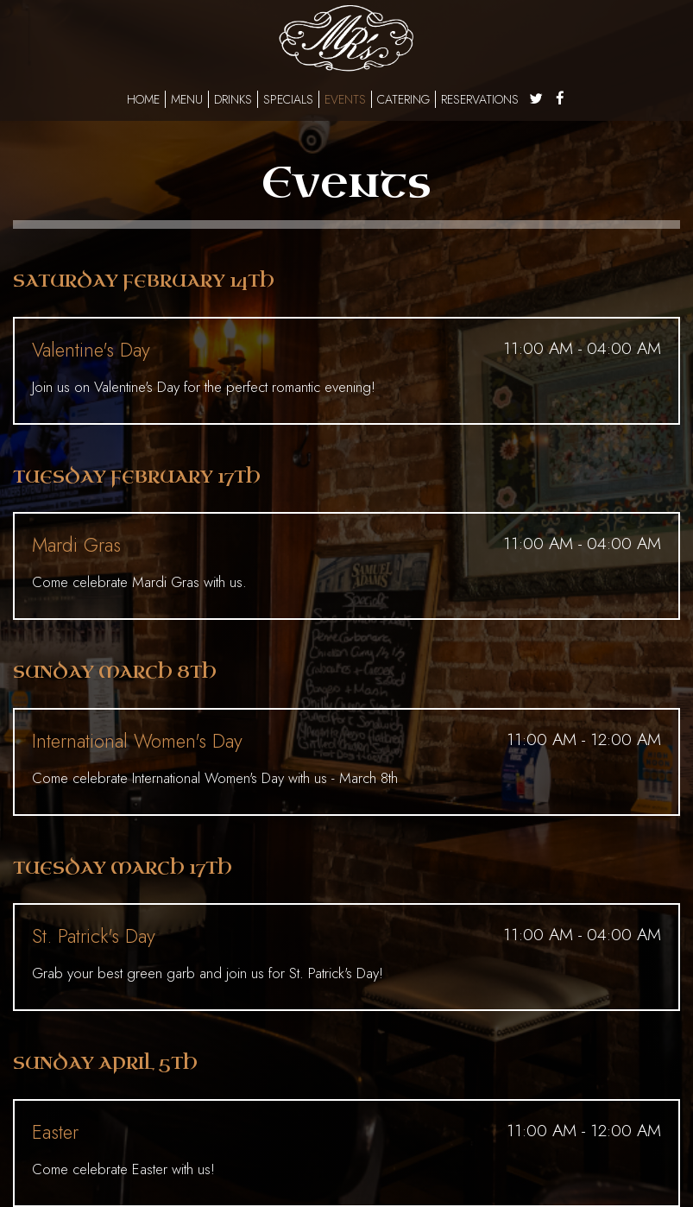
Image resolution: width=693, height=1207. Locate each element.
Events (345, 99)
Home (143, 99)
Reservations (480, 99)
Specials (288, 99)
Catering (403, 99)
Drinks (233, 99)
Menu (187, 99)
